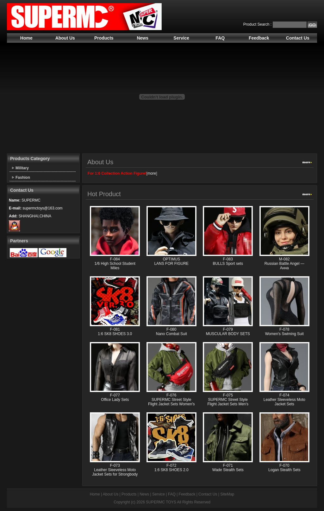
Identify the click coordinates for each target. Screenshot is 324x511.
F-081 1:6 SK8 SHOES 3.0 (115, 331)
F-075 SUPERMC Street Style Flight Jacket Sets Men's (227, 399)
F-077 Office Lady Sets (115, 397)
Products (104, 38)
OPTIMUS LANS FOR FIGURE (171, 261)
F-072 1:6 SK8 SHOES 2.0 (171, 467)
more (151, 173)
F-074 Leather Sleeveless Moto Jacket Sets (284, 399)
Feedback (259, 38)
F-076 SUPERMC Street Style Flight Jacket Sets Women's (171, 399)
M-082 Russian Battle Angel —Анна (284, 263)
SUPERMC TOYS (161, 502)
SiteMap (227, 494)
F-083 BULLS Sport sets (228, 261)
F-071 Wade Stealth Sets (228, 467)
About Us (65, 38)
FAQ (220, 38)
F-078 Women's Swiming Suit (284, 331)
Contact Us (297, 38)
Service (181, 38)
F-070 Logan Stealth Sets (284, 467)
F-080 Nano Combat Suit (171, 331)
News (142, 38)
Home (26, 38)
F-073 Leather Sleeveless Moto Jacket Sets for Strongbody (115, 470)
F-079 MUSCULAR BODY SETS (228, 331)
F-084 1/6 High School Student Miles (115, 263)
